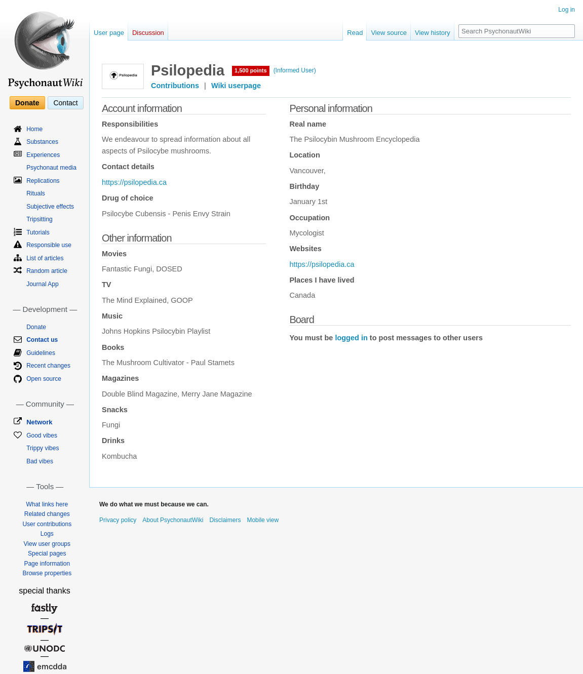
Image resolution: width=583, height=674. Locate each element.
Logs (47, 533)
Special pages (47, 553)
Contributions (175, 86)
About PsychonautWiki (172, 520)
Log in (566, 9)
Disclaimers (225, 520)
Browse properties (46, 573)
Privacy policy (117, 520)
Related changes (47, 514)
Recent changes (48, 365)
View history (432, 32)
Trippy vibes (42, 448)
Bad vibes (39, 461)
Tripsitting (39, 219)
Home (34, 129)
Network (39, 422)
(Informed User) (295, 70)
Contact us (42, 339)
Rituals (35, 193)
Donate (27, 103)
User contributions (46, 524)
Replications (42, 180)
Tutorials (38, 232)
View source (389, 32)
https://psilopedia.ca (134, 182)
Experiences (43, 154)
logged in (351, 338)
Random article (46, 270)
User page (109, 32)
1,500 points (251, 70)
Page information (47, 563)
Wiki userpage (236, 86)
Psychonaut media (51, 167)
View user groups (47, 543)
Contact (65, 103)
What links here (47, 504)
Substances (42, 141)
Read (355, 32)
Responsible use (48, 245)
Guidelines (40, 352)
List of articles (44, 258)
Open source (43, 378)
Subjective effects (50, 206)
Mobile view (263, 520)
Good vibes (41, 435)
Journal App (42, 284)
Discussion (148, 32)
